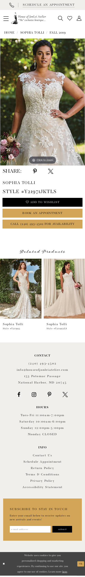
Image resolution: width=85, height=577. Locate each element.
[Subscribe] (64, 530)
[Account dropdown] (79, 18)
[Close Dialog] (4, 565)
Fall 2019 (58, 32)
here (64, 573)
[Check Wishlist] (70, 18)
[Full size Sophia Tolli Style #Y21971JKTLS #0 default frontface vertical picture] (42, 102)
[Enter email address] (31, 530)
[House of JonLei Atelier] (28, 18)
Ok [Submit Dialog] (81, 565)
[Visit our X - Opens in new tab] (65, 396)
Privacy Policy (42, 482)
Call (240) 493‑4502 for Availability (43, 225)
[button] (6, 18)
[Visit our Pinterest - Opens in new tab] (49, 396)
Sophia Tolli (32, 32)
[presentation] (20, 290)
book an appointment (42, 213)
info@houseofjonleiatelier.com (42, 371)
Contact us (42, 456)
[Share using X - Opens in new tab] (50, 171)
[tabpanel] (42, 102)
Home (9, 32)
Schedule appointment (42, 463)
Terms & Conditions (43, 475)
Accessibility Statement (42, 488)
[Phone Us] (11, 5)
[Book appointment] (48, 5)
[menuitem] (6, 18)
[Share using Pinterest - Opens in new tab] (35, 171)
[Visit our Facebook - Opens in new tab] (18, 396)
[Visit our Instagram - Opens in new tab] (34, 396)
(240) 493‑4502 (42, 364)
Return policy (42, 469)
